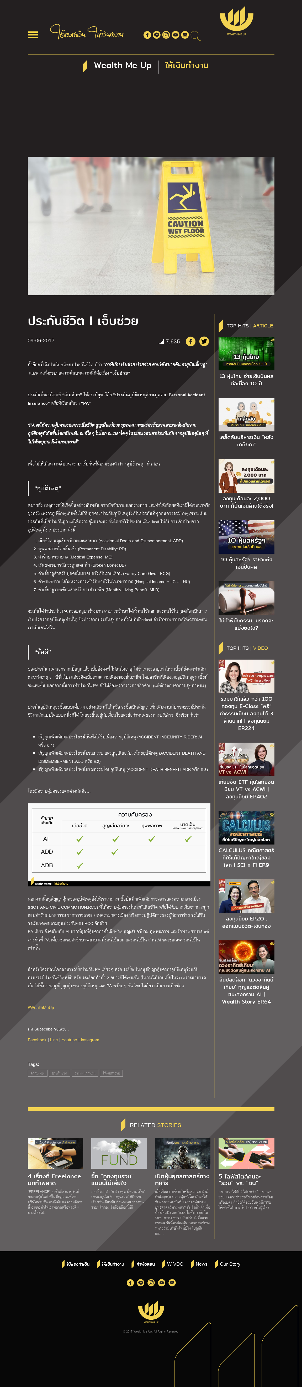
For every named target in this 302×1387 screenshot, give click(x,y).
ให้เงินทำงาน (111, 1073)
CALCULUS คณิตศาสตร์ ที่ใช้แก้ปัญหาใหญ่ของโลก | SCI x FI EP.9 (246, 858)
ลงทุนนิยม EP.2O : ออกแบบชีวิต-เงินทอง (246, 922)
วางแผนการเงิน (85, 1073)
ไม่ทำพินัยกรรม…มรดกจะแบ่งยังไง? (246, 624)
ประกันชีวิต (59, 1073)
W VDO (175, 1263)
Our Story (230, 1263)
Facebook (37, 1039)
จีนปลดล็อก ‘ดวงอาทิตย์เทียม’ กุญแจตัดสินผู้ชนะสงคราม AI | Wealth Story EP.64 (246, 990)
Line (54, 1039)
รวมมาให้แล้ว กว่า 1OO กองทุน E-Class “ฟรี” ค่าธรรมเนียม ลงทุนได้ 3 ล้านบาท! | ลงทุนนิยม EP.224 (246, 713)
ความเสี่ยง (38, 1073)
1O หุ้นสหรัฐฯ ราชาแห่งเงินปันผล (246, 563)
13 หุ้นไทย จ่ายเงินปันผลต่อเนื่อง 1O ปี (246, 379)
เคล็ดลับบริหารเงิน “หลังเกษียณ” (246, 441)
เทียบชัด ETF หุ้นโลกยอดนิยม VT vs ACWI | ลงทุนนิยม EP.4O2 (246, 789)
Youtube (69, 1039)
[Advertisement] (151, 117)
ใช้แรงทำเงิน (78, 1264)
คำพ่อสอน (145, 1264)
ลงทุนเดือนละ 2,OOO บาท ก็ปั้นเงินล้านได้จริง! (246, 502)
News (202, 1263)
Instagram (90, 1039)
